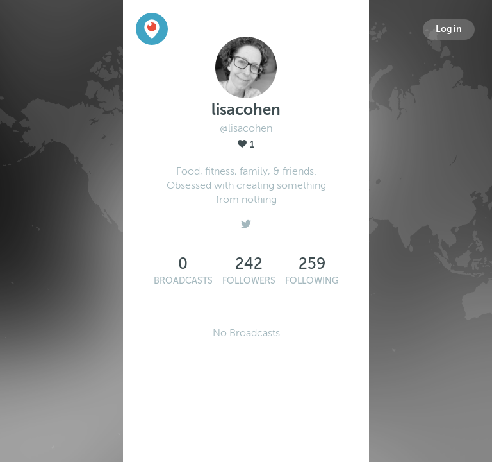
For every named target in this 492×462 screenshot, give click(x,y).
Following (312, 281)
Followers (248, 281)
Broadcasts (183, 281)
